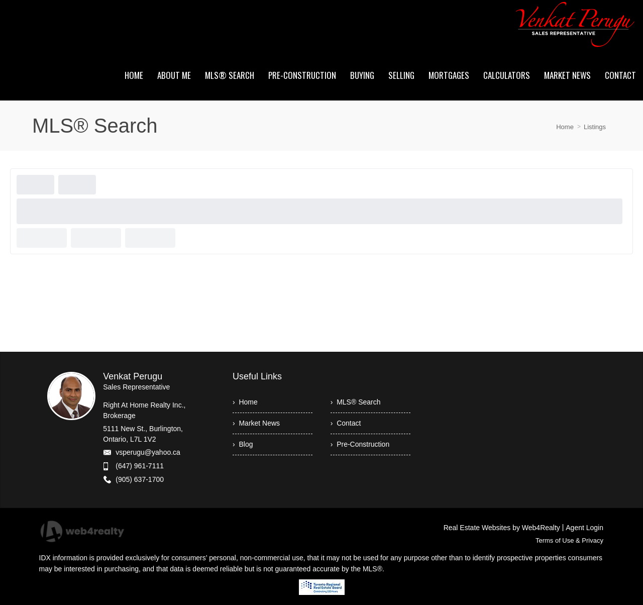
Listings (595, 127)
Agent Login (584, 528)
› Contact (346, 423)
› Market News (256, 423)
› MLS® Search (356, 402)
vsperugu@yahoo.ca (148, 452)
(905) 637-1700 (140, 479)
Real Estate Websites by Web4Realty (502, 528)
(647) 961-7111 (140, 466)
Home (565, 127)
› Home (245, 402)
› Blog (243, 444)
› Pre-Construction (360, 444)
